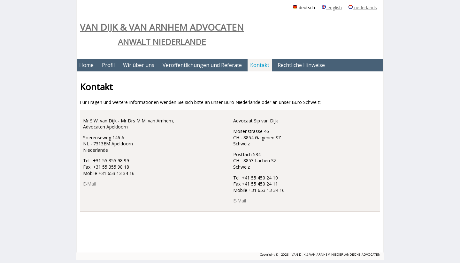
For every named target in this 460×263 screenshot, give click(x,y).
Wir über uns (138, 65)
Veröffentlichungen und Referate (202, 65)
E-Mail (89, 184)
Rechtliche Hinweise (301, 65)
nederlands (362, 7)
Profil (108, 65)
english (331, 7)
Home (86, 65)
